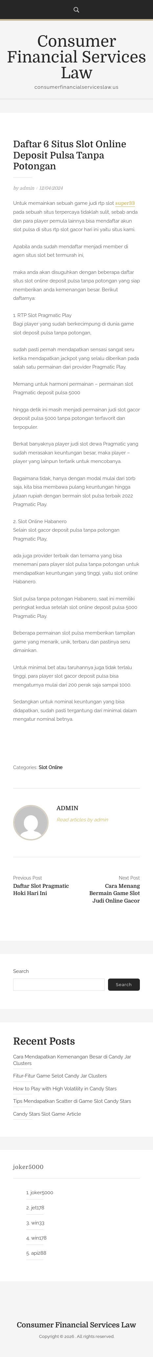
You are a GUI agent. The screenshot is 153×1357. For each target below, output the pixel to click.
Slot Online (50, 767)
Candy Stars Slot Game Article (47, 1114)
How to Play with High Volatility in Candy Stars (65, 1089)
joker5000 (42, 1193)
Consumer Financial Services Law (76, 57)
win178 (39, 1238)
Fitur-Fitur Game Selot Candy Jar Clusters (60, 1076)
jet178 (37, 1208)
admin (27, 188)
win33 (37, 1223)
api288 (38, 1253)
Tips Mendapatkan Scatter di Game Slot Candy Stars (72, 1101)
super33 (125, 203)
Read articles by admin (82, 820)
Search (21, 971)
